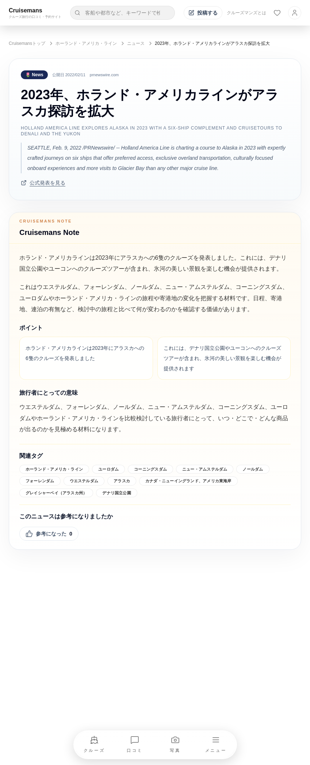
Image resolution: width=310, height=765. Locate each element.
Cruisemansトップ (27, 43)
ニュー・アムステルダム (204, 469)
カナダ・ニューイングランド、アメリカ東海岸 (188, 481)
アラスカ (122, 481)
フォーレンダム (40, 481)
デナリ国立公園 (116, 493)
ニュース (136, 43)
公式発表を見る (43, 183)
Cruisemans (25, 10)
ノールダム (252, 469)
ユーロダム (108, 469)
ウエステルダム (84, 481)
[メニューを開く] (215, 744)
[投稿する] (203, 12)
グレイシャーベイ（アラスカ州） (56, 493)
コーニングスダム (150, 469)
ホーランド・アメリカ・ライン (86, 43)
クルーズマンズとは (246, 12)
